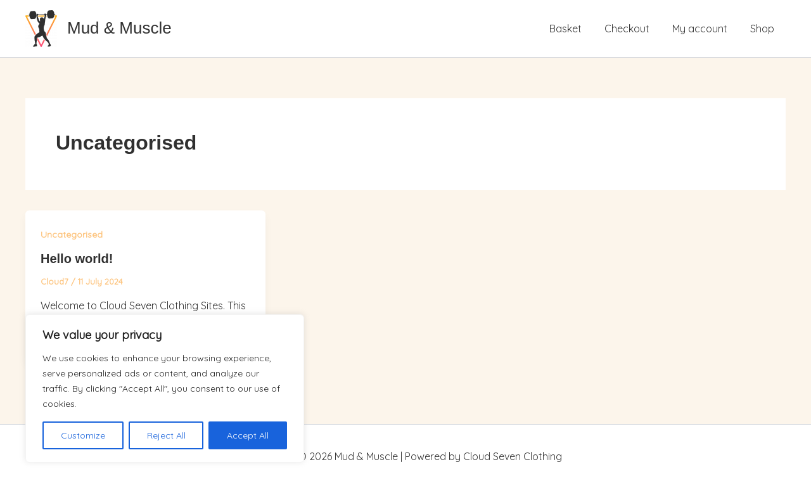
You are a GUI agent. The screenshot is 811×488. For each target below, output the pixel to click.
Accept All (248, 435)
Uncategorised (72, 234)
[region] (164, 388)
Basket (574, 28)
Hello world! (77, 259)
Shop (763, 28)
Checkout (633, 28)
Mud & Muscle (119, 27)
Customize (83, 435)
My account (703, 28)
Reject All (166, 435)
